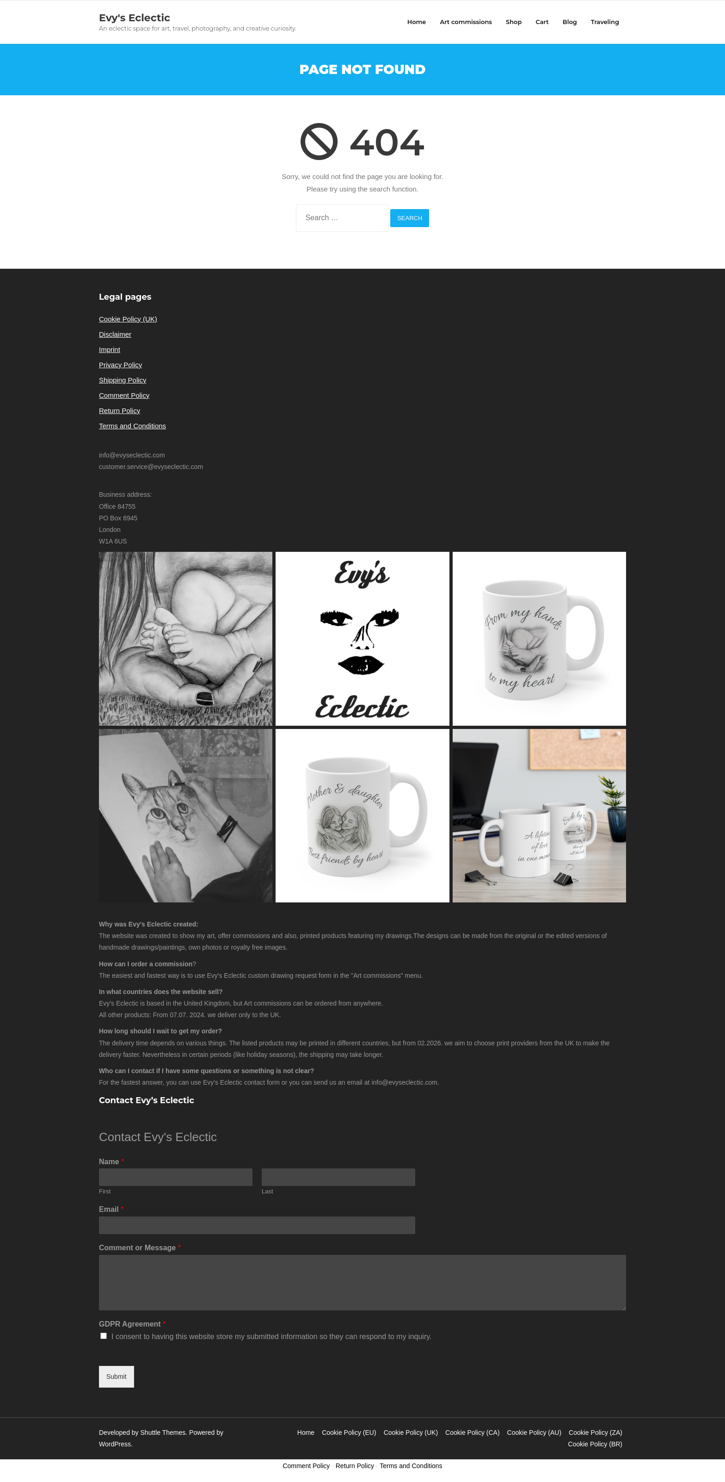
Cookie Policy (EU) (349, 1432)
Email (111, 1209)
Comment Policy (124, 395)
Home (305, 1432)
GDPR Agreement (132, 1324)
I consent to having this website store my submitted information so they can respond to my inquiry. (271, 1336)
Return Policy (119, 410)
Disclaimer (115, 334)
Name (111, 1162)
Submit (116, 1376)
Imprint (109, 349)
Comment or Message (140, 1248)
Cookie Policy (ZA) (595, 1432)
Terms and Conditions (132, 426)
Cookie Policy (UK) (128, 319)
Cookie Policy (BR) (595, 1444)
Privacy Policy (120, 365)
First (105, 1191)
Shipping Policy (123, 380)
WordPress (115, 1444)
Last (267, 1191)
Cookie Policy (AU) (534, 1432)
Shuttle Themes (163, 1432)
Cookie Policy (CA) (472, 1432)
